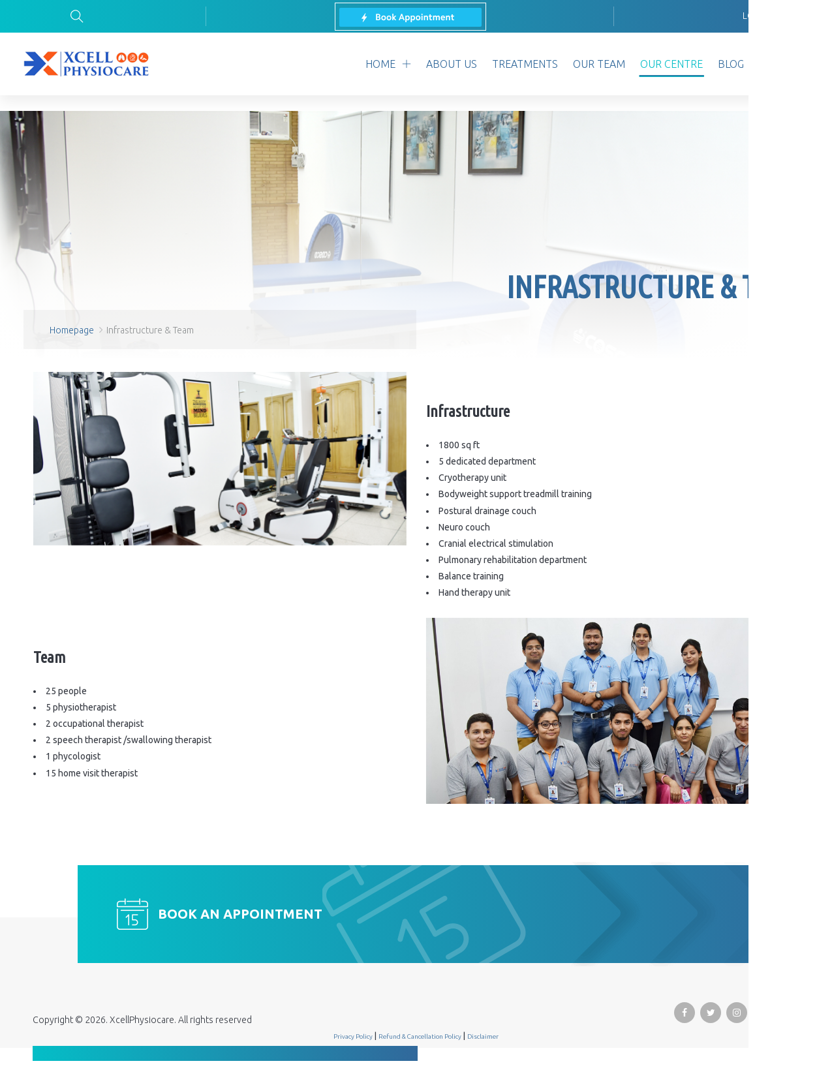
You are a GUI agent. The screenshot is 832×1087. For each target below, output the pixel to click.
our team (599, 64)
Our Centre (671, 64)
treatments (525, 64)
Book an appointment (240, 913)
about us (451, 64)
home (380, 64)
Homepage (72, 330)
